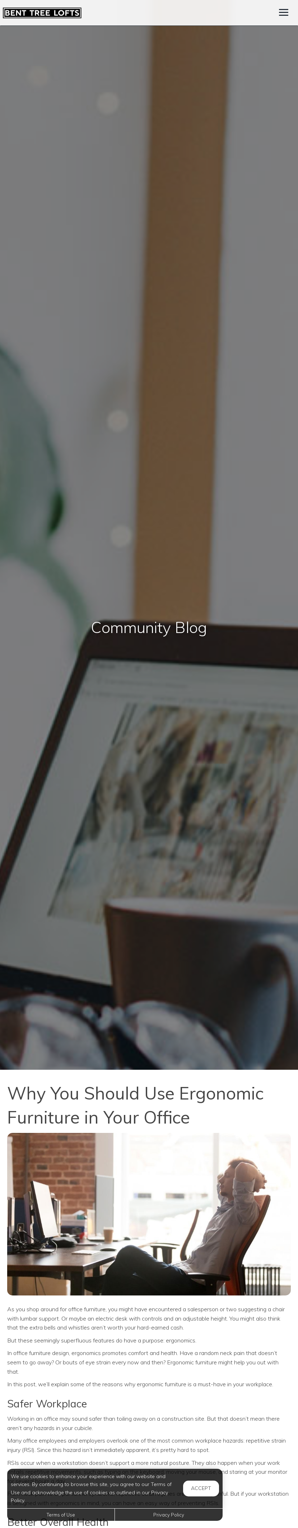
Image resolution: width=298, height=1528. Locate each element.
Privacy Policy (168, 1515)
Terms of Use (61, 1515)
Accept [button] (201, 1488)
